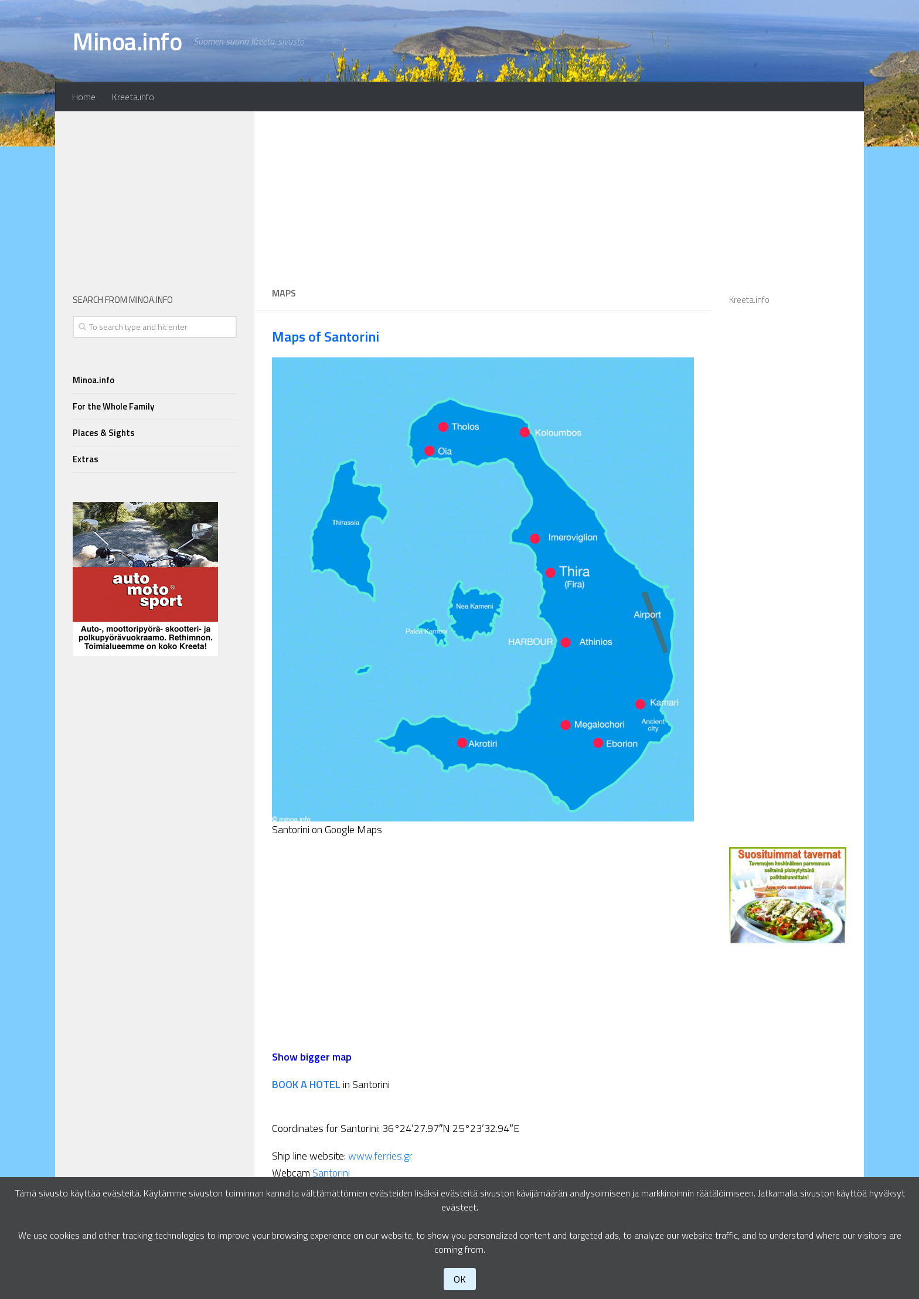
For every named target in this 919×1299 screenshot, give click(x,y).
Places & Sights (104, 432)
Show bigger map (312, 1057)
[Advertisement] (483, 193)
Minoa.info (127, 41)
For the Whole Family (113, 406)
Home (84, 97)
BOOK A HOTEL (306, 1084)
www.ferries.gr (380, 1156)
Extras (85, 459)
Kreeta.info (133, 97)
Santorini (331, 1173)
